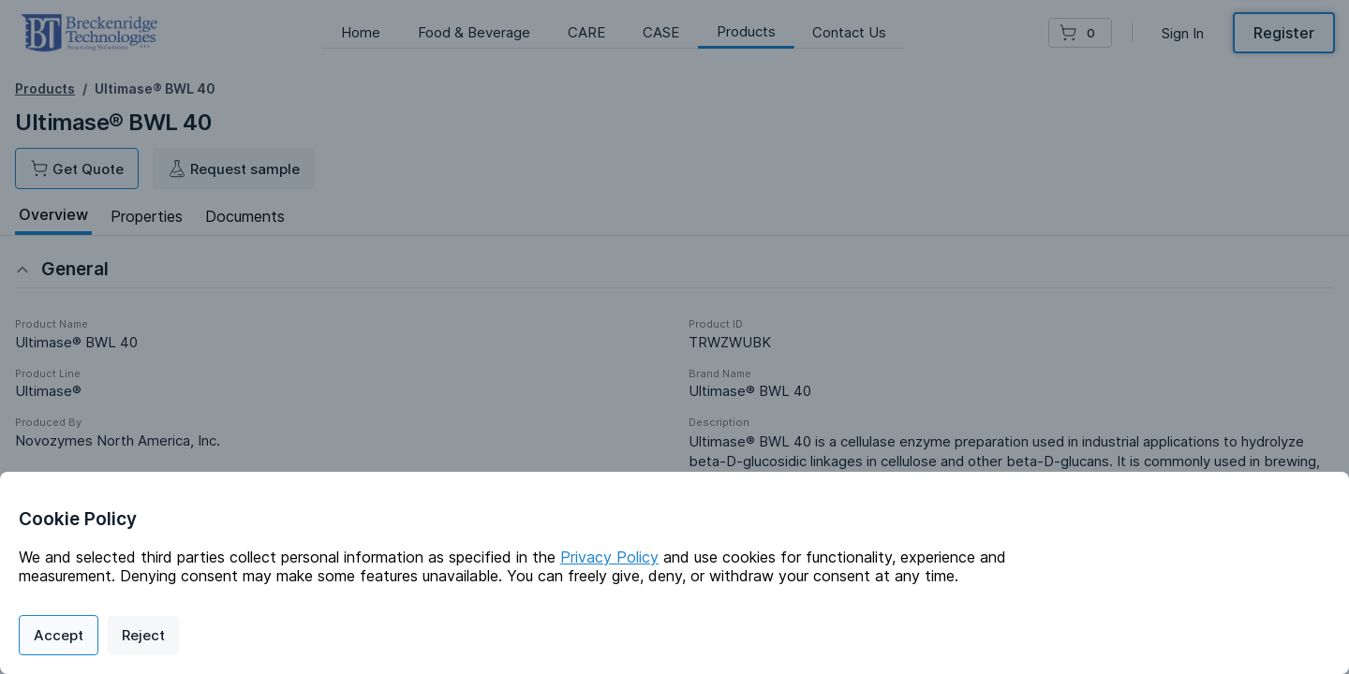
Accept (58, 635)
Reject (143, 635)
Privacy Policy (609, 557)
